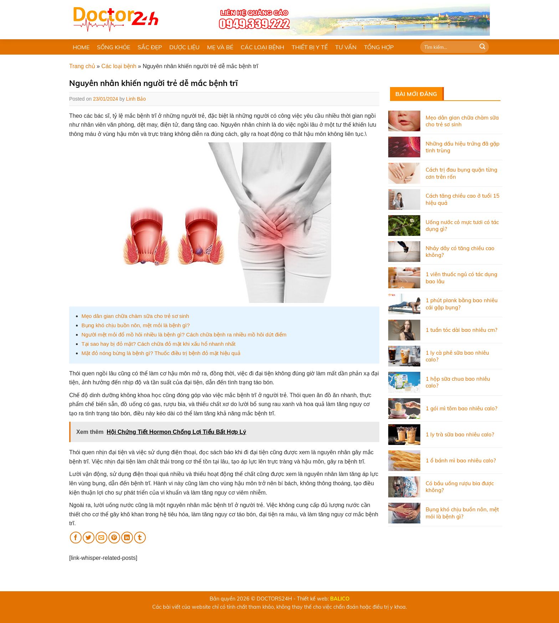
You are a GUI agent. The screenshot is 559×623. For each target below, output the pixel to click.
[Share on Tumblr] (140, 537)
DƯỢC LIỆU (184, 47)
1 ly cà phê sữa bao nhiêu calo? (457, 356)
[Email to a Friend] (101, 537)
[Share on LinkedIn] (127, 537)
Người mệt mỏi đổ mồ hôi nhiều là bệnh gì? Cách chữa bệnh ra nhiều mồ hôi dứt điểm (184, 334)
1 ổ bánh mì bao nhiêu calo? (461, 460)
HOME (81, 47)
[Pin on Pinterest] (114, 537)
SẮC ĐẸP (150, 47)
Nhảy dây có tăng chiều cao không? (460, 252)
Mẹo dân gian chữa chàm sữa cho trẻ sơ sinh (135, 316)
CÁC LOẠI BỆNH (262, 47)
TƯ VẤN (346, 47)
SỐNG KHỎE (113, 47)
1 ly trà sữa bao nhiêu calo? (460, 434)
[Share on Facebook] (76, 537)
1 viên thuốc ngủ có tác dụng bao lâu (461, 278)
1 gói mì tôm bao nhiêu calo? (461, 408)
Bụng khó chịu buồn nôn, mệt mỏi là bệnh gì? (136, 325)
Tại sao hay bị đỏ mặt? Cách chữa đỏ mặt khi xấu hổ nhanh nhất (159, 344)
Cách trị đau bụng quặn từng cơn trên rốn (461, 173)
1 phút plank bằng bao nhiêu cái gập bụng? (462, 304)
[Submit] (482, 47)
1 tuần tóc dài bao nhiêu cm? (461, 329)
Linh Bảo (136, 99)
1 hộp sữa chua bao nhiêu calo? (458, 382)
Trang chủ (82, 66)
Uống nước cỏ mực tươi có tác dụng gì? (462, 226)
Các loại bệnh (118, 66)
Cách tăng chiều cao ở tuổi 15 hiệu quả (462, 199)
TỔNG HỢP (379, 47)
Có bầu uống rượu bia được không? (460, 487)
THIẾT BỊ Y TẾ (310, 47)
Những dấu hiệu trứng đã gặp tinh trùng (462, 147)
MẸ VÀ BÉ (220, 47)
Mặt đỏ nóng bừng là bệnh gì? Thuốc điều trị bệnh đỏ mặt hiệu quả (161, 353)
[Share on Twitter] (88, 537)
